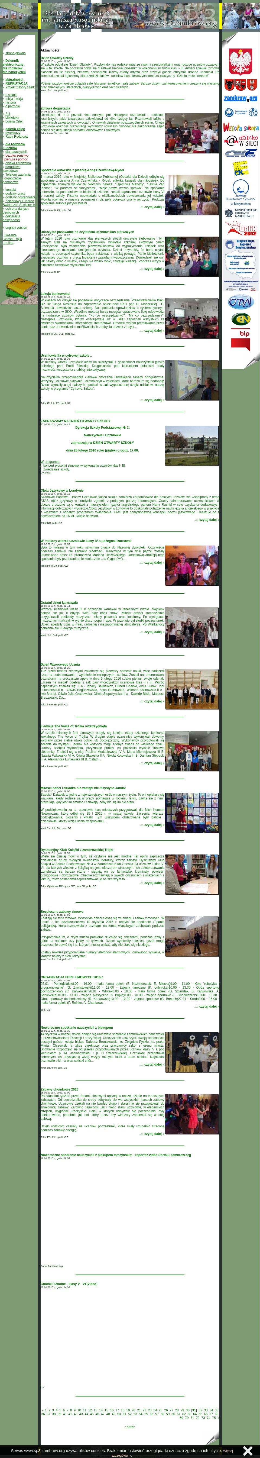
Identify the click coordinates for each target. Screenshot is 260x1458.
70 (186, 1418)
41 (70, 1414)
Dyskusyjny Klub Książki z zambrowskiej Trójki (77, 850)
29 (182, 1410)
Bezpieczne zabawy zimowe (62, 912)
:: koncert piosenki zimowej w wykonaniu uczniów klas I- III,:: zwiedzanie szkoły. (130, 448)
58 (162, 1414)
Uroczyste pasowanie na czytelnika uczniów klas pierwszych (87, 232)
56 (151, 1414)
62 (184, 1414)
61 (178, 1414)
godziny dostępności (20, 197)
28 (176, 1410)
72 (197, 1418)
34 (211, 1410)
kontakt (10, 190)
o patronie (12, 106)
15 (106, 1410)
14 (101, 1410)
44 (86, 1414)
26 (166, 1410)
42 (75, 1414)
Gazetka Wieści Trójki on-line (12, 239)
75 (214, 1418)
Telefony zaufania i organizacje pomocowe (17, 178)
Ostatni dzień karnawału (59, 603)
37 (48, 1414)
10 (79, 1410)
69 (181, 1418)
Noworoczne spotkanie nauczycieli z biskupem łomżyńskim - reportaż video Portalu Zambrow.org (116, 1155)
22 (144, 1410)
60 (173, 1414)
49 (113, 1414)
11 (84, 1410)
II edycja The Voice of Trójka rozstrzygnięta (74, 726)
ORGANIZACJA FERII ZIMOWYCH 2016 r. (72, 977)
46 (97, 1414)
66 (205, 1414)
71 (192, 1418)
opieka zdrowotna (18, 163)
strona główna (15, 53)
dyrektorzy (12, 133)
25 (160, 1410)
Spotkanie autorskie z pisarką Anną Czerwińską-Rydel (82, 170)
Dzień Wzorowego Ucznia (60, 664)
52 (130, 1414)
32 (200, 1410)
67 (211, 1414)
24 (155, 1410)
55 (146, 1414)
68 (216, 1414)
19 (128, 1410)
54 (140, 1414)
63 (189, 1414)
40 (64, 1414)
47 (103, 1414)
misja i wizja (14, 99)
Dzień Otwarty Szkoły (57, 58)
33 (205, 1410)
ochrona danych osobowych (15, 210)
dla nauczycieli (16, 152)
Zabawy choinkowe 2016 (59, 1089)
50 (119, 1414)
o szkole (11, 95)
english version (16, 228)
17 (117, 1410)
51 (124, 1414)
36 (43, 1414)
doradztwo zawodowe (11, 169)
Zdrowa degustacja (55, 108)
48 (108, 1414)
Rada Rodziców (16, 136)
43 (81, 1414)
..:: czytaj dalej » (151, 207)
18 (122, 1410)
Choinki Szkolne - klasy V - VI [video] (69, 1284)
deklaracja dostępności (11, 218)
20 (133, 1410)
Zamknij (247, 1451)
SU (7, 114)
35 (216, 1410)
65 (200, 1414)
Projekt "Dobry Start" (20, 87)
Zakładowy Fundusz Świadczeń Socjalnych (19, 203)
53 (135, 1414)
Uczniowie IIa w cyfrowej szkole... (66, 355)
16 (111, 1410)
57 (157, 1414)
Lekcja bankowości (55, 294)
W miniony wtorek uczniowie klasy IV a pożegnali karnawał (86, 541)
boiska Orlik (13, 121)
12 (90, 1410)
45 (92, 1414)
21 (139, 1410)
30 (187, 1410)
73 (203, 1418)
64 (195, 1414)
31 (194, 1410)
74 (208, 1418)
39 (59, 1414)
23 (149, 1410)
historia (10, 102)
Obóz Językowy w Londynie (62, 490)
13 (95, 1410)
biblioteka (12, 118)
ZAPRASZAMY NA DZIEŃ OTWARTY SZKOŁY (75, 421)
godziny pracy (15, 193)
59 (168, 1414)
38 (54, 1414)
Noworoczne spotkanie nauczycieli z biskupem (77, 1028)
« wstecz (130, 1426)
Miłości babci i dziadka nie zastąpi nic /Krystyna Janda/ (83, 788)
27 (171, 1410)
